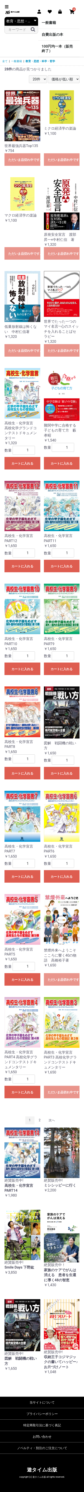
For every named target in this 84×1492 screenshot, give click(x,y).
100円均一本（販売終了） (57, 48)
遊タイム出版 (42, 1470)
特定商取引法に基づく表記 (42, 1425)
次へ (52, 1120)
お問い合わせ (42, 1436)
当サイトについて (42, 1402)
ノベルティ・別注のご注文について (42, 1448)
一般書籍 (49, 23)
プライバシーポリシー (42, 1414)
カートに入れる (22, 463)
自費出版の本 (52, 34)
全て (5, 61)
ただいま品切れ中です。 (24, 160)
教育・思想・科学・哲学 (40, 61)
